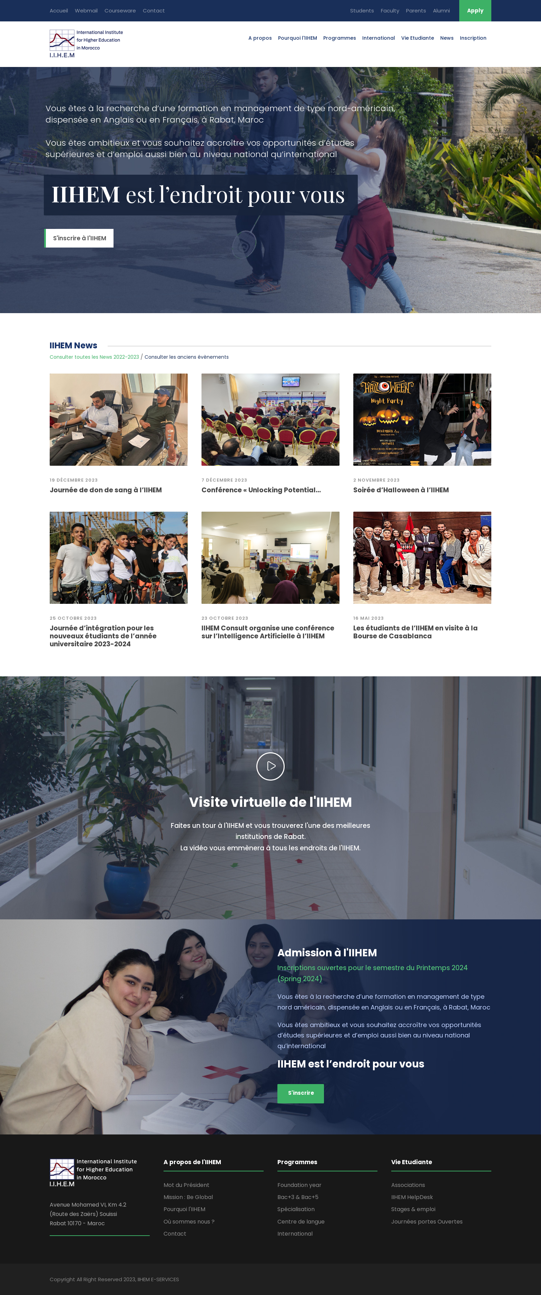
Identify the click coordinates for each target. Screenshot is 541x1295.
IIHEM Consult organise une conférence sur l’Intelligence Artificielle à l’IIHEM (267, 632)
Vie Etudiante (417, 38)
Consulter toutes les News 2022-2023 (94, 357)
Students (362, 10)
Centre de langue (301, 1222)
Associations (408, 1185)
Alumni (441, 10)
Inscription (473, 38)
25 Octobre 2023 (73, 618)
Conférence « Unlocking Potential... (261, 490)
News (447, 38)
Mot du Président (186, 1185)
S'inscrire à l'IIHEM (79, 238)
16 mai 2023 (368, 618)
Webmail (86, 10)
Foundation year (299, 1185)
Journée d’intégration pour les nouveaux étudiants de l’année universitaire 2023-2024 (103, 636)
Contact (154, 10)
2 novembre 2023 (376, 480)
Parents (416, 10)
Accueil (59, 10)
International (378, 38)
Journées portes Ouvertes (427, 1222)
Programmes (339, 38)
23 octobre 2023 (224, 618)
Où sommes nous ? (189, 1222)
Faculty (390, 10)
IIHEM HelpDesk (412, 1197)
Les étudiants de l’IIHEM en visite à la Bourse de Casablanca (415, 632)
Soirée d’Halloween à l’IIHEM (401, 490)
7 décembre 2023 (224, 480)
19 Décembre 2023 (74, 480)
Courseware (120, 10)
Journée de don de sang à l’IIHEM (106, 490)
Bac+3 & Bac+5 (297, 1197)
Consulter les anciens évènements (187, 357)
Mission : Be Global (188, 1197)
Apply (475, 10)
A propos (260, 38)
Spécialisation (296, 1209)
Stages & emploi (413, 1209)
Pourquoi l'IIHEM (297, 38)
